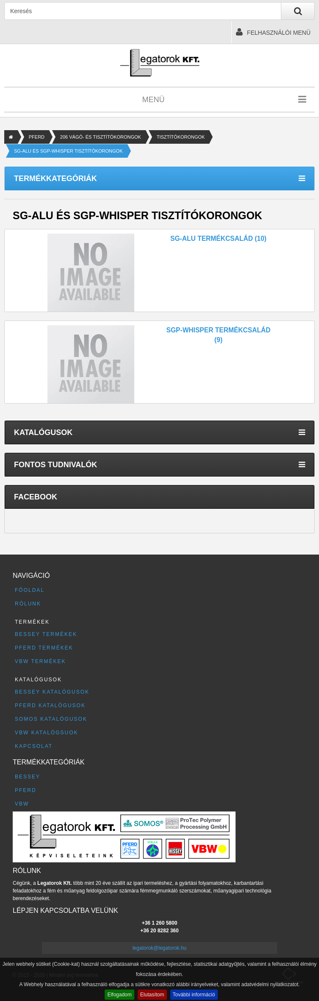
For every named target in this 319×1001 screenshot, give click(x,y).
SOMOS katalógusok (51, 719)
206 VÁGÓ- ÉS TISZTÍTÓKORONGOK (100, 136)
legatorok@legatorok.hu (160, 948)
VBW (22, 804)
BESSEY (27, 777)
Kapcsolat (34, 746)
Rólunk (28, 604)
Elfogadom (119, 995)
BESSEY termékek (46, 634)
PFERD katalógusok (50, 705)
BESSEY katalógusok (52, 692)
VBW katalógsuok (46, 733)
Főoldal (29, 590)
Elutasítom (152, 995)
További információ (194, 995)
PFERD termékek (44, 648)
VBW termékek (40, 661)
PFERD (36, 136)
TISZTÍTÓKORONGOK (181, 136)
